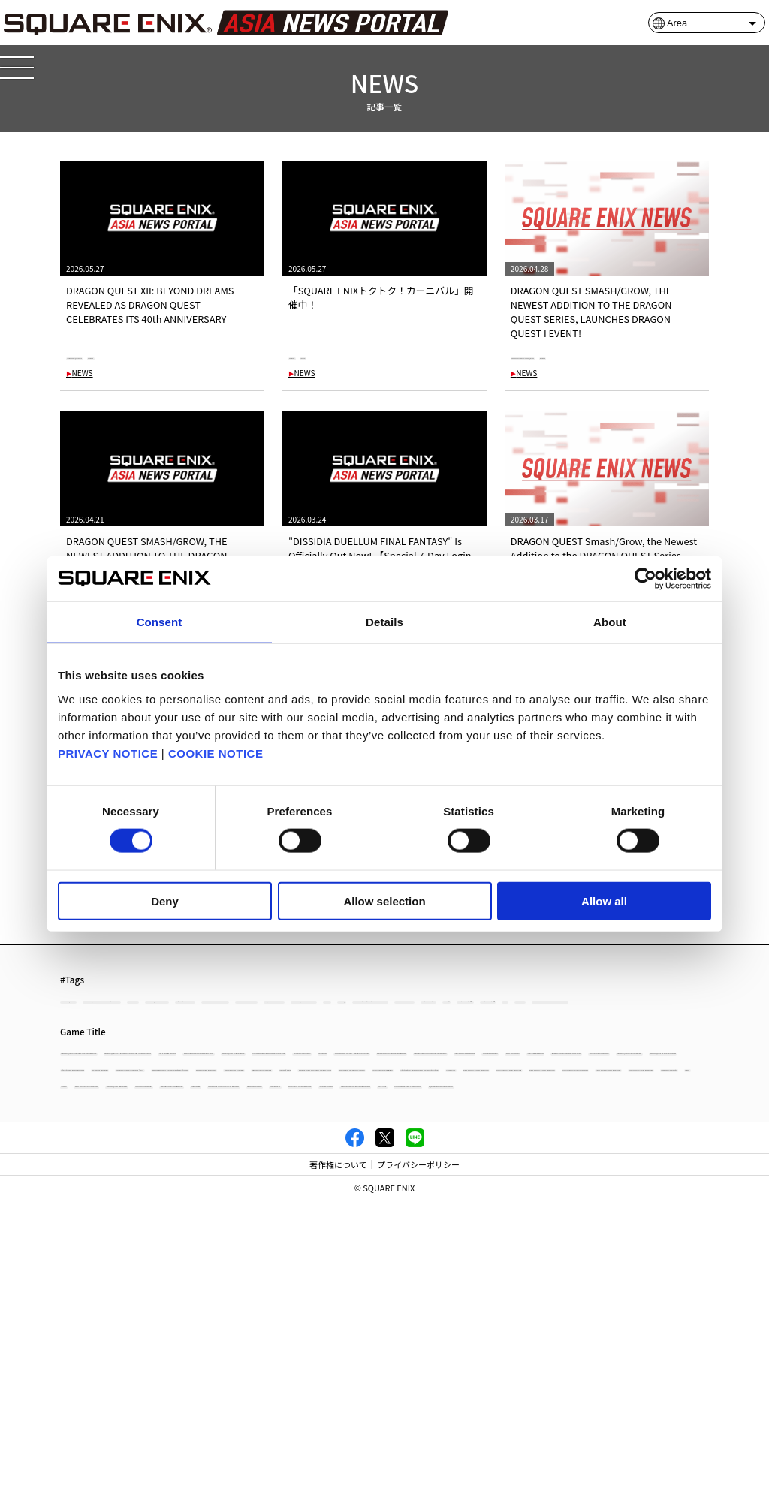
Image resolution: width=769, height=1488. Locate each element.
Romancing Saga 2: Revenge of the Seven (573, 1203)
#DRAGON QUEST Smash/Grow (578, 355)
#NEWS (183, 355)
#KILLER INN (226, 1094)
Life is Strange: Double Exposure (570, 1221)
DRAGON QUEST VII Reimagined (309, 1166)
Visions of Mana (346, 1258)
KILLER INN (88, 1184)
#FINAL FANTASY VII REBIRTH (282, 1056)
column (533, 1314)
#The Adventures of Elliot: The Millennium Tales (215, 1075)
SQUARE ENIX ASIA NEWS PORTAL (356, 1370)
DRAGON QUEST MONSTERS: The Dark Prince (484, 1258)
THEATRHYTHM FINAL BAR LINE (371, 1333)
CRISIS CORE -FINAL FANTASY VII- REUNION (603, 1333)
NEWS (79, 374)
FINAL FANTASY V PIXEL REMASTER (290, 1296)
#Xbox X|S (85, 1075)
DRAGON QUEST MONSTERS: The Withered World (163, 1147)
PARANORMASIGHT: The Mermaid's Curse (147, 1166)
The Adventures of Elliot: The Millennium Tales (480, 1166)
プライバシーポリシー (418, 1453)
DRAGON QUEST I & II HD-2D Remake (417, 1221)
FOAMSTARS (600, 1277)
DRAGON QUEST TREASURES (123, 1333)
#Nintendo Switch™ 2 (628, 1075)
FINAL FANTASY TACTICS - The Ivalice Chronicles (222, 1184)
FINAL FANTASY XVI (331, 1203)
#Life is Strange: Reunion (641, 1038)
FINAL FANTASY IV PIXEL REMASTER (445, 1296)
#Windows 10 (407, 1038)
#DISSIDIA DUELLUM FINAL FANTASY (137, 1056)
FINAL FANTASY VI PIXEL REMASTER (135, 1296)
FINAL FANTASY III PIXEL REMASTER (601, 1296)
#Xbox (173, 1094)
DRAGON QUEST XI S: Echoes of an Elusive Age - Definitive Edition (405, 1147)
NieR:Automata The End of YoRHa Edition (555, 1351)
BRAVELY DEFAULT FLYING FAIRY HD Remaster (601, 1184)
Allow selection (384, 900)
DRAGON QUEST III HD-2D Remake (259, 1221)
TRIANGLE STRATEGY (235, 1203)
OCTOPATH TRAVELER (109, 1239)
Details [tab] (384, 622)
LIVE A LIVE (87, 1370)
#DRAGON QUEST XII (112, 355)
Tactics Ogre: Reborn (106, 1351)
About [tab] (609, 622)
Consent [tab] (159, 622)
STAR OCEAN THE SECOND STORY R (136, 1277)
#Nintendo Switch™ (104, 1094)
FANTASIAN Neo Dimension (119, 1221)
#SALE (351, 355)
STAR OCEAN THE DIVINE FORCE (303, 1351)
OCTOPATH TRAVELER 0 (636, 1166)
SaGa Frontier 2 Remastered (121, 1203)
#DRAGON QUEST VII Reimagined (546, 1056)
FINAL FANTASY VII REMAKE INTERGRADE (414, 1184)
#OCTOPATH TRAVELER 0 (375, 1075)
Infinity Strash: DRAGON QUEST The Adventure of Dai (454, 1277)
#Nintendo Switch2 (479, 1075)
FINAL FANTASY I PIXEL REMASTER (287, 1314)
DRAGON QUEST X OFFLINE (244, 1258)
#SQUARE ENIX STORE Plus (410, 1056)
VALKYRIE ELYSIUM (420, 1351)
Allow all (604, 900)
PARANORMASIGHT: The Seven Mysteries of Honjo (441, 1239)
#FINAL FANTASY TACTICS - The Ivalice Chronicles (366, 1094)
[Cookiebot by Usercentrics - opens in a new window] (645, 579)
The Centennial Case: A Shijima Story (199, 1370)
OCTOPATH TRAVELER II (244, 1333)
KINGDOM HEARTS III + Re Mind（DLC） (248, 1239)
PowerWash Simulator (414, 1314)
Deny (165, 900)
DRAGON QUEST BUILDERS (119, 1258)
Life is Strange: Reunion (598, 1147)
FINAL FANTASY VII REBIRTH (278, 1277)
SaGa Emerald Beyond (430, 1203)
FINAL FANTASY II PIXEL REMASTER (134, 1314)
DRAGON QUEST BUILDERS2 (612, 1239)
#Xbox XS (647, 1056)
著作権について (338, 1453)
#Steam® (552, 1075)
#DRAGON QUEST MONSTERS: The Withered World (263, 1038)
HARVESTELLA (193, 1351)
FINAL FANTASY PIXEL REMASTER (630, 1314)
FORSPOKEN (476, 1333)
